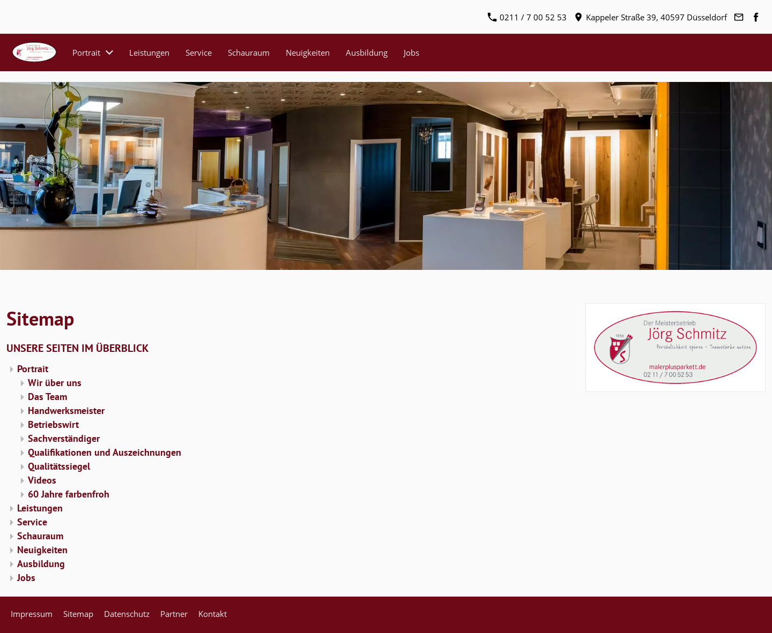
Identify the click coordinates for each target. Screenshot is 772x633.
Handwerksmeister (66, 410)
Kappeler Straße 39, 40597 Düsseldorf (651, 17)
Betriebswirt (53, 424)
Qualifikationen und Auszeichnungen (104, 452)
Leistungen (40, 508)
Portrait (32, 369)
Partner (174, 613)
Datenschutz (127, 613)
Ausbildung (41, 563)
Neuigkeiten (42, 550)
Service (32, 522)
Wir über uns (54, 382)
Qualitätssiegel (59, 466)
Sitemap (78, 613)
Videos (42, 480)
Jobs (26, 577)
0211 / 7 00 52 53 (527, 17)
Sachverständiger (64, 438)
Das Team (47, 396)
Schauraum (40, 536)
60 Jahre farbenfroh (68, 494)
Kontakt (212, 613)
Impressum (32, 613)
